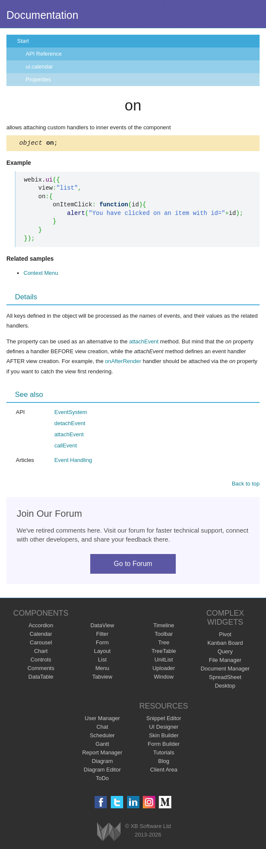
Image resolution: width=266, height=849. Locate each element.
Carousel (41, 643)
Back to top (246, 485)
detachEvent (69, 424)
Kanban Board (225, 644)
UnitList (163, 661)
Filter (102, 635)
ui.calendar (39, 66)
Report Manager (102, 754)
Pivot (225, 635)
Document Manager (225, 670)
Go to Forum (133, 565)
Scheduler (102, 736)
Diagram (102, 762)
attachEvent (144, 343)
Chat (102, 728)
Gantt (102, 745)
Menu (102, 669)
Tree (163, 643)
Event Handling (73, 461)
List (102, 661)
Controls (40, 661)
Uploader (163, 669)
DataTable (40, 678)
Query (225, 652)
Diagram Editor (102, 771)
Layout (102, 652)
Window (164, 678)
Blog (163, 762)
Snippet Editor (163, 719)
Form (102, 643)
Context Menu (41, 274)
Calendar (41, 635)
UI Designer (163, 728)
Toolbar (163, 635)
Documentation (42, 15)
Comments (40, 669)
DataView (102, 626)
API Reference (44, 54)
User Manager (102, 719)
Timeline (163, 626)
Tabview (102, 678)
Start (23, 41)
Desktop (225, 687)
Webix (109, 833)
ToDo (102, 779)
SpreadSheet (225, 678)
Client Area (163, 771)
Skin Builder (163, 736)
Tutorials (163, 754)
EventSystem (70, 413)
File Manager (225, 661)
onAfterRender (123, 362)
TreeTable (163, 652)
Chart (41, 652)
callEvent (65, 447)
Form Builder (164, 745)
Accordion (41, 626)
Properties (38, 79)
